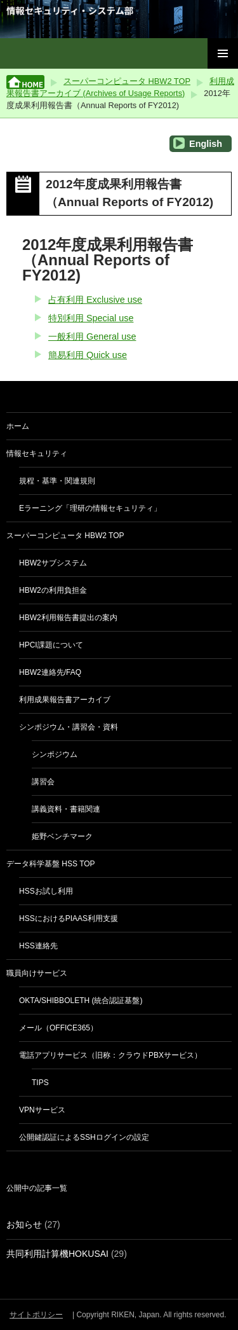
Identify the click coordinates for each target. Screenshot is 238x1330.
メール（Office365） (58, 1027)
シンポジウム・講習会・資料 (68, 727)
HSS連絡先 (38, 945)
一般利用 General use (92, 336)
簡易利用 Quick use (87, 355)
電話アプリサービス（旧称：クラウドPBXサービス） (110, 1055)
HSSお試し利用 (46, 891)
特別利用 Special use (90, 318)
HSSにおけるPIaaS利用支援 (68, 918)
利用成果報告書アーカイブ (64, 699)
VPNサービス (42, 1109)
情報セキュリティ (36, 453)
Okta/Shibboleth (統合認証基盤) (80, 1000)
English (197, 143)
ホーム (17, 426)
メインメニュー (223, 53)
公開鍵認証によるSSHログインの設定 (84, 1137)
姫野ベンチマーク (62, 836)
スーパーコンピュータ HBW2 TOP (126, 81)
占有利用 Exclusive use (95, 299)
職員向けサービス (36, 973)
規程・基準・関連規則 (57, 480)
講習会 (43, 781)
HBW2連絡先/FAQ (50, 672)
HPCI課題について (51, 645)
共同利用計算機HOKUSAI (57, 1254)
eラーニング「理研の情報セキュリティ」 (90, 508)
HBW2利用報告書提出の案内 (68, 617)
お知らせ (24, 1224)
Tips (40, 1082)
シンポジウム (54, 754)
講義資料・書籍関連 (66, 809)
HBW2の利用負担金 (53, 590)
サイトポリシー (36, 1314)
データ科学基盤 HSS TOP (50, 863)
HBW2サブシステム (53, 562)
